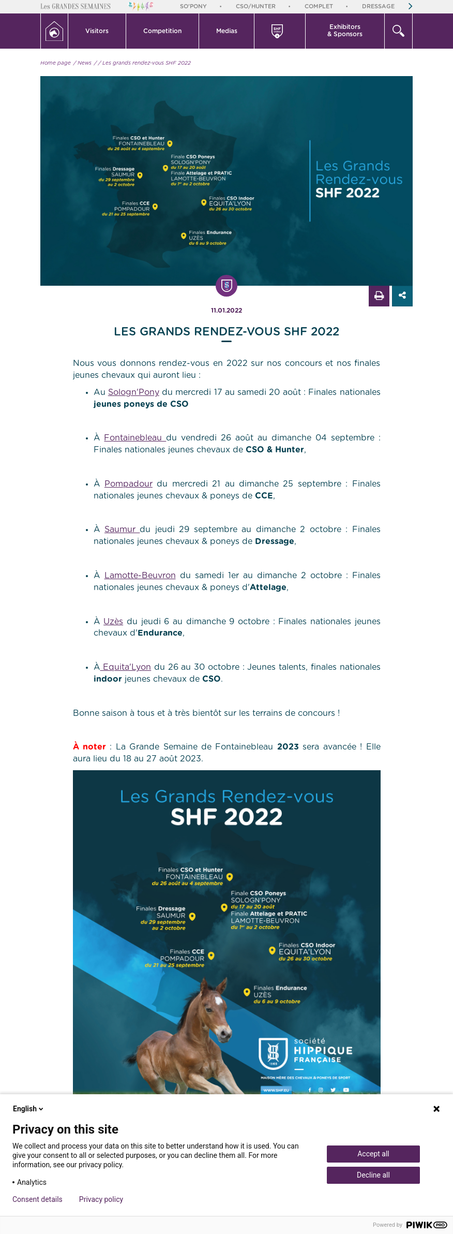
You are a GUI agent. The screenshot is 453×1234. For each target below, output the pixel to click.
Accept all (373, 1154)
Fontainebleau (135, 438)
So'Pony (193, 6)
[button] (97, 31)
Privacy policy (101, 1199)
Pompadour (128, 484)
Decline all (373, 1175)
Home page (55, 63)
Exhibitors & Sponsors (345, 30)
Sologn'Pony (133, 392)
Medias (226, 31)
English (29, 1109)
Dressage (378, 6)
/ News (82, 63)
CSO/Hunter (256, 6)
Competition (162, 31)
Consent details (37, 1199)
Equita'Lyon (126, 667)
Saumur (122, 529)
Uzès (113, 622)
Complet (319, 6)
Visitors (97, 31)
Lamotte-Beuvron (140, 575)
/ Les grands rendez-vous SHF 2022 (144, 63)
